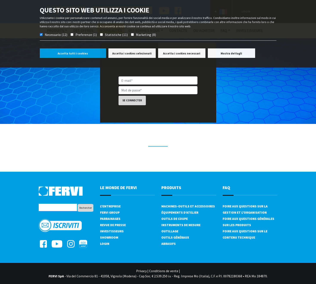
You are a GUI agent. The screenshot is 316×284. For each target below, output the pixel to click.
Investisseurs (112, 231)
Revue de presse (113, 225)
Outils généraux (175, 237)
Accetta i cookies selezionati (132, 53)
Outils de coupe (174, 219)
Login (104, 244)
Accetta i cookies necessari (181, 53)
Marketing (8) (146, 34)
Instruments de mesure (180, 225)
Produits (171, 187)
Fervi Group (110, 212)
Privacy (141, 271)
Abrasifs (168, 244)
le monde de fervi (118, 187)
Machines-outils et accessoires (188, 206)
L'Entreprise (110, 206)
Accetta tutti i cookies (73, 53)
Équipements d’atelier (179, 212)
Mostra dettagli (231, 53)
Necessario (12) (56, 34)
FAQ (226, 187)
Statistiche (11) (116, 34)
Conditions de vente (163, 271)
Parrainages (110, 219)
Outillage (169, 231)
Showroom (109, 237)
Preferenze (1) (86, 34)
